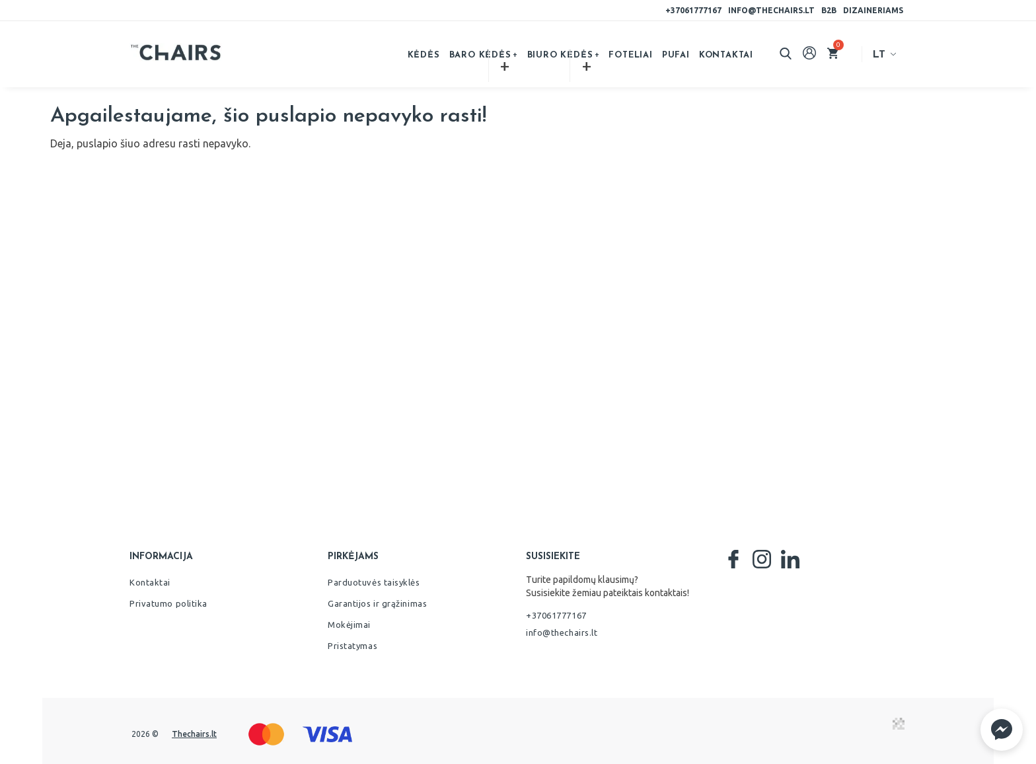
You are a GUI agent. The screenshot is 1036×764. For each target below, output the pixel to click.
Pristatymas (352, 645)
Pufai (676, 55)
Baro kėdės (480, 55)
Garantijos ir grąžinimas (377, 603)
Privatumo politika (168, 603)
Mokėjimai (349, 624)
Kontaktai (726, 55)
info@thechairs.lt (771, 10)
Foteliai (630, 55)
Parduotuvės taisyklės (374, 582)
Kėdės (424, 55)
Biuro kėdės (560, 55)
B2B (828, 10)
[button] (1001, 729)
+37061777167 (693, 10)
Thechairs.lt (194, 734)
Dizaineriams (873, 10)
